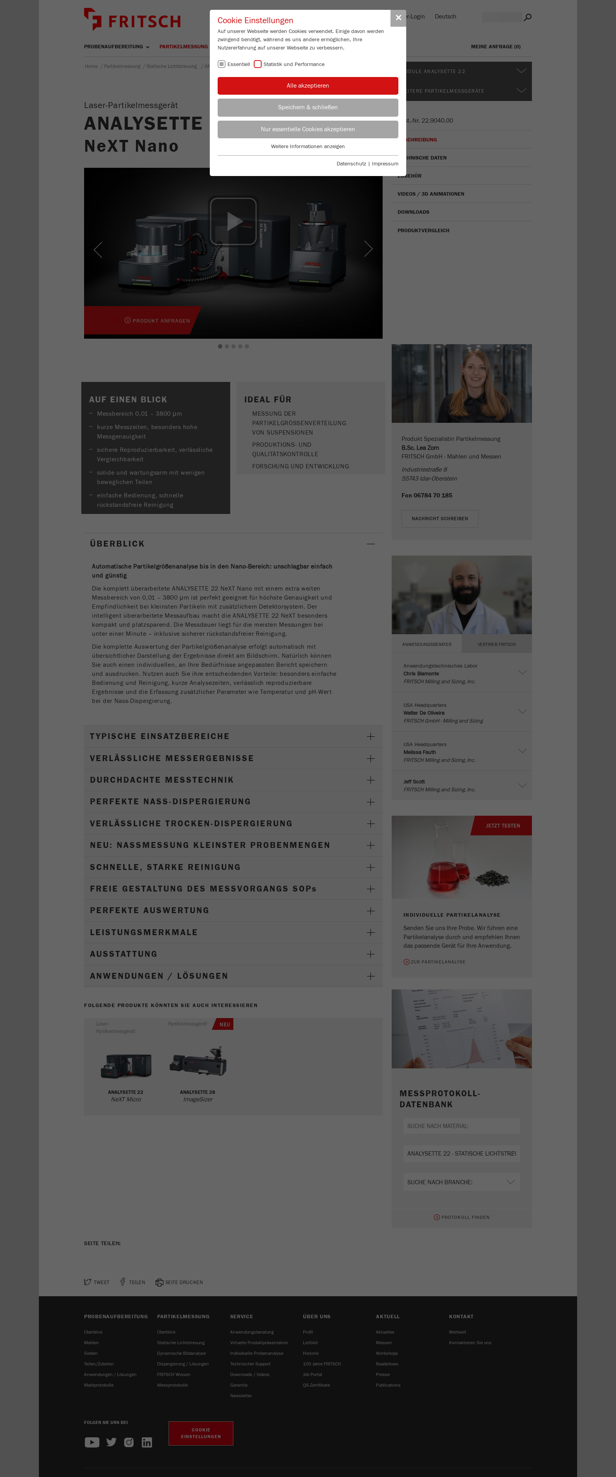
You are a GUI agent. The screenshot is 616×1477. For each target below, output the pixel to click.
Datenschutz (351, 164)
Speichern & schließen (308, 107)
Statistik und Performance (294, 64)
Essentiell (238, 64)
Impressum (385, 164)
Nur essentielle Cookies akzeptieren (308, 129)
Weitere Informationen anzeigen (308, 146)
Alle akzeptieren (308, 85)
